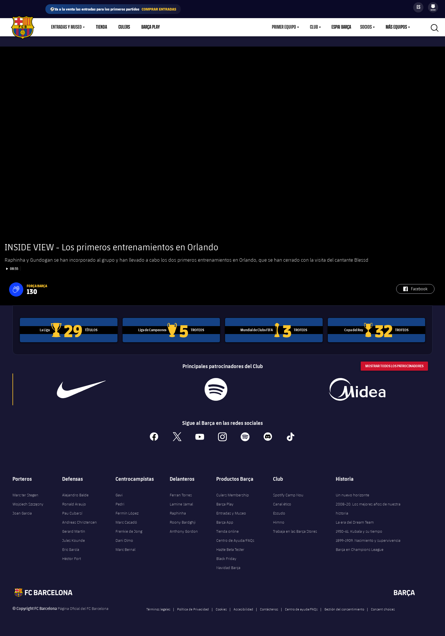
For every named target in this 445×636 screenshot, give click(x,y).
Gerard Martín (73, 530)
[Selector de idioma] (418, 7)
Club (314, 27)
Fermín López (127, 511)
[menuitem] (433, 6)
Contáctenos (269, 608)
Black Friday (226, 557)
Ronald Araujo (74, 502)
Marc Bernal (125, 548)
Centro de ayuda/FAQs (301, 608)
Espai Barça (341, 27)
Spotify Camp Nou (288, 493)
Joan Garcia (22, 511)
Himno (278, 521)
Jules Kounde (73, 539)
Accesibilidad (243, 608)
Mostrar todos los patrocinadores (394, 365)
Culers (124, 27)
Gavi (119, 493)
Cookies (221, 608)
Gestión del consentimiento (344, 608)
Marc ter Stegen (25, 493)
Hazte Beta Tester (230, 548)
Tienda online (227, 530)
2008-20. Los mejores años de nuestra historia (368, 507)
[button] (16, 288)
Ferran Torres (181, 493)
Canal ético (282, 502)
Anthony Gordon (184, 530)
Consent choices (383, 608)
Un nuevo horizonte (352, 493)
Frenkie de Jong (129, 530)
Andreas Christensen (79, 521)
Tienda (101, 27)
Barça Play (150, 27)
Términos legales (158, 608)
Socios (366, 27)
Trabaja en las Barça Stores (295, 530)
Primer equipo (284, 27)
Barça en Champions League (359, 548)
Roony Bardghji (183, 521)
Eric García (70, 548)
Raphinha (178, 511)
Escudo (279, 511)
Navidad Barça (228, 566)
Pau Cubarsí (72, 511)
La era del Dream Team (355, 521)
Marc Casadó (126, 521)
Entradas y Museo (66, 27)
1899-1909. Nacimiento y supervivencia (368, 539)
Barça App (224, 521)
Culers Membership (232, 493)
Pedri (120, 502)
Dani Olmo (124, 539)
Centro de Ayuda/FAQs (235, 539)
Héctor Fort (71, 557)
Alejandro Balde (75, 493)
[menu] (433, 7)
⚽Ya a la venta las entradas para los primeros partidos (113, 9)
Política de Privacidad (193, 608)
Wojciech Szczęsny (27, 502)
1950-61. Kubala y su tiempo (359, 530)
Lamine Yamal (181, 502)
